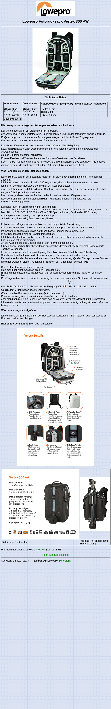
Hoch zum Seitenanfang (55, 555)
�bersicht (65, 560)
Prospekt (41, 549)
